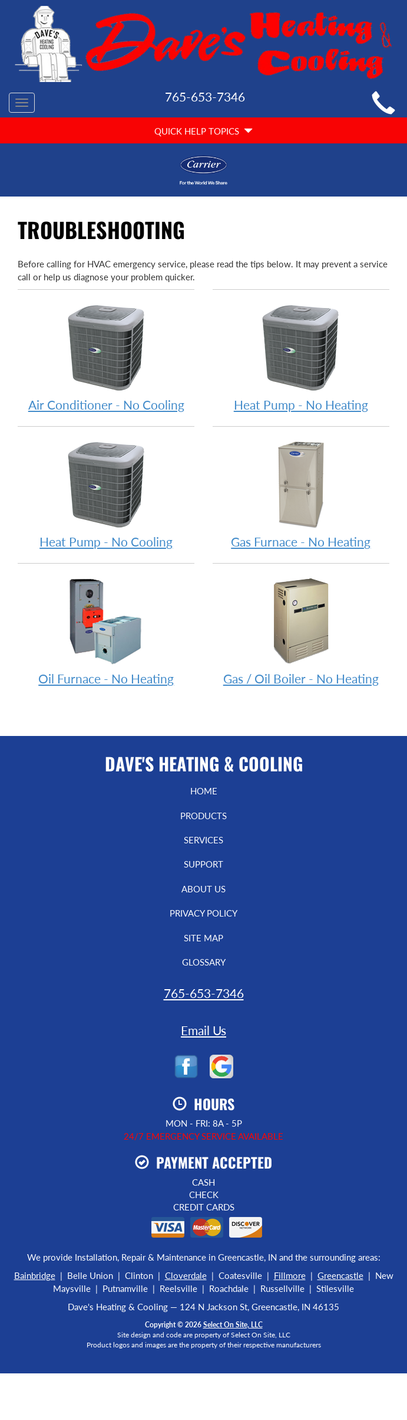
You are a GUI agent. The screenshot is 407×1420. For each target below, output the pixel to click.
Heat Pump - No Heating (301, 357)
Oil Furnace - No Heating (106, 630)
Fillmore (290, 1275)
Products (203, 815)
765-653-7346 (204, 993)
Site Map (203, 938)
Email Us (203, 1030)
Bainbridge (34, 1275)
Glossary (204, 962)
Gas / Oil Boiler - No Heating (301, 630)
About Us (203, 889)
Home (203, 791)
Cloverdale (186, 1275)
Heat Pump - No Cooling (106, 494)
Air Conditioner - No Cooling (106, 357)
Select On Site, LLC (233, 1324)
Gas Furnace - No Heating (301, 494)
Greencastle (340, 1275)
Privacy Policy (203, 913)
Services (203, 840)
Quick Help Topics (203, 131)
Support (203, 864)
